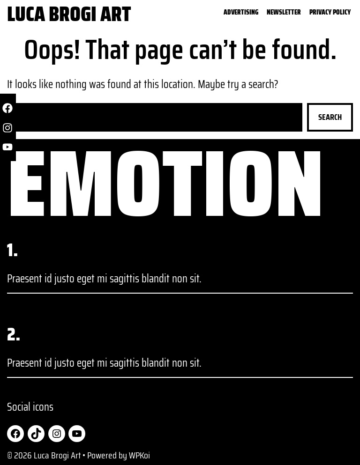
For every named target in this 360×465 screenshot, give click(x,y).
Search (330, 117)
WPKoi (139, 455)
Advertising (241, 12)
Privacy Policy (330, 12)
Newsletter (284, 12)
